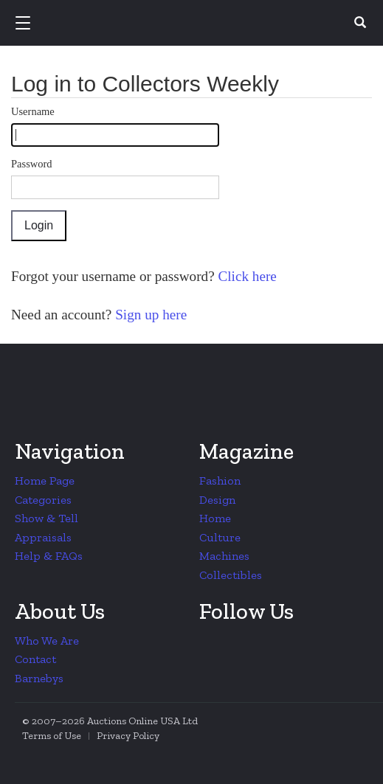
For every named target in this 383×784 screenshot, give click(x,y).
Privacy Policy (128, 735)
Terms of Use (51, 735)
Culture (220, 537)
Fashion (220, 480)
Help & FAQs (49, 556)
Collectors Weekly (194, 24)
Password (31, 164)
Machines (224, 556)
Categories (43, 500)
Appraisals (43, 537)
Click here (246, 276)
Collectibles (230, 575)
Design (217, 500)
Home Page (45, 480)
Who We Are (47, 641)
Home (215, 518)
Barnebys (39, 678)
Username (33, 111)
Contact (35, 659)
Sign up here (149, 314)
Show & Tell (46, 518)
